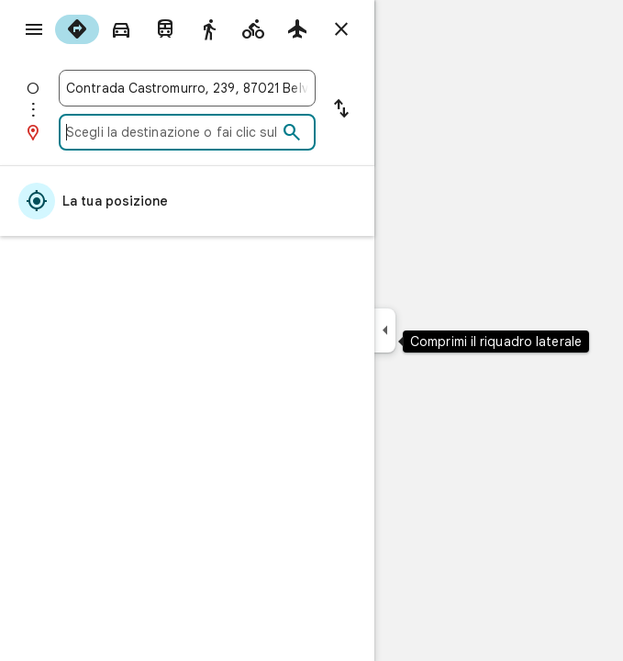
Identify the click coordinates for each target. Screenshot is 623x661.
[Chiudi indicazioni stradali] (341, 29)
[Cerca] (291, 133)
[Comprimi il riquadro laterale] (384, 330)
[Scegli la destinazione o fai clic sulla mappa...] (171, 132)
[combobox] (187, 88)
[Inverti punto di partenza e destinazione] (341, 110)
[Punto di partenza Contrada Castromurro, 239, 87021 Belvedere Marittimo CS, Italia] (187, 88)
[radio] (77, 29)
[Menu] (34, 29)
